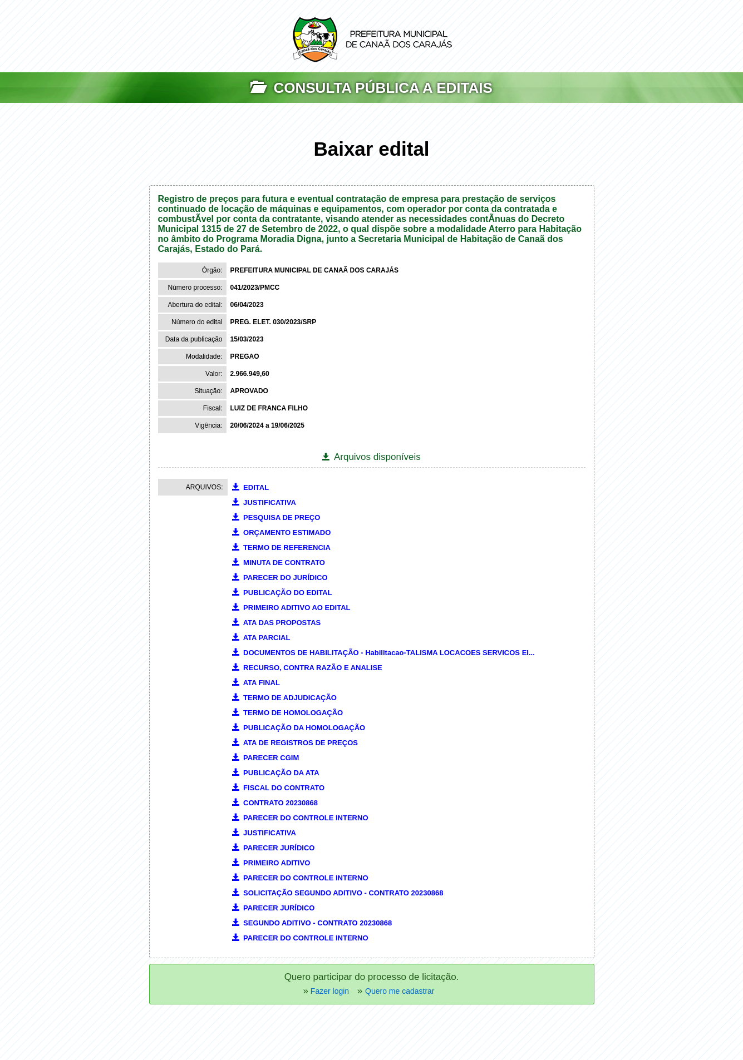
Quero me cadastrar (400, 991)
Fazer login (328, 991)
